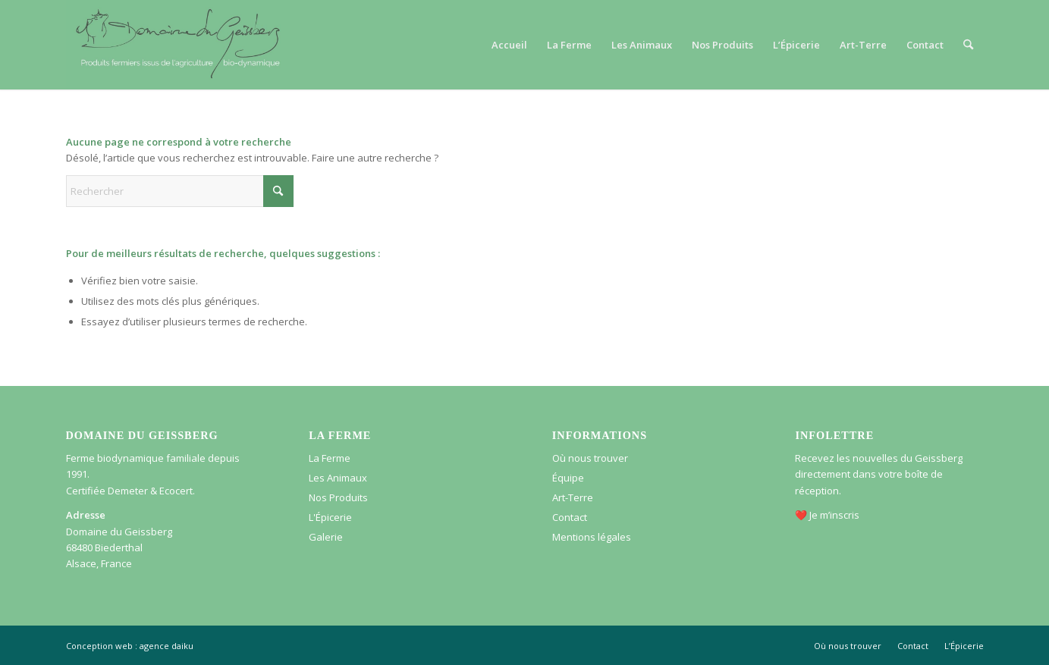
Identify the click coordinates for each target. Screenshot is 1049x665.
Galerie (326, 537)
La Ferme (329, 458)
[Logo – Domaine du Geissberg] (178, 44)
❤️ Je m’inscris (827, 515)
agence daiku (166, 645)
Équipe (568, 478)
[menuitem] (509, 44)
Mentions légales (591, 537)
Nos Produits (338, 497)
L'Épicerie (330, 517)
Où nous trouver (590, 458)
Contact (569, 517)
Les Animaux (338, 478)
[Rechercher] (968, 44)
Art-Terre (572, 497)
